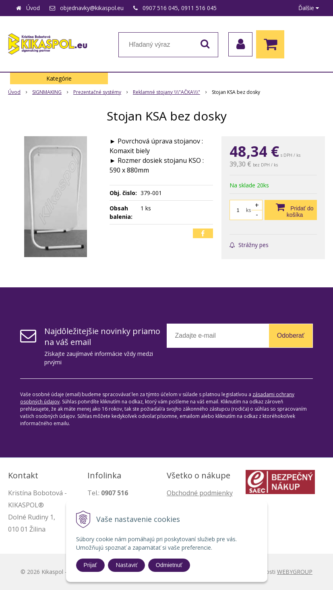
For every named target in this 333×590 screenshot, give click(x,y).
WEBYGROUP (294, 571)
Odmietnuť (169, 565)
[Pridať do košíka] (291, 210)
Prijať (90, 565)
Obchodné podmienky (200, 492)
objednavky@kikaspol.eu (92, 8)
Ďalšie (308, 8)
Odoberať (290, 335)
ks (248, 210)
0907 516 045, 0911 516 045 (180, 8)
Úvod (33, 8)
